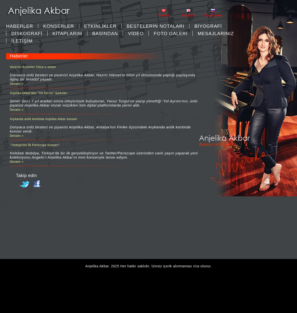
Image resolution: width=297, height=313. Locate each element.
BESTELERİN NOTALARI (155, 26)
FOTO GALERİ (171, 33)
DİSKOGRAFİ (26, 33)
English (188, 15)
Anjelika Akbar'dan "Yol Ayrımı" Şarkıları (39, 93)
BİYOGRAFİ (208, 26)
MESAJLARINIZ (216, 33)
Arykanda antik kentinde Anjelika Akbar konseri (43, 119)
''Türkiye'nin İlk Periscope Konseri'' (35, 145)
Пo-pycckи (213, 15)
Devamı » (17, 83)
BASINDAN (105, 33)
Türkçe (164, 15)
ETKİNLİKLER (100, 26)
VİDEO (136, 33)
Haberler (19, 26)
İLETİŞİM (22, 40)
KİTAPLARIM (67, 33)
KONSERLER (58, 26)
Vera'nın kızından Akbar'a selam (33, 67)
